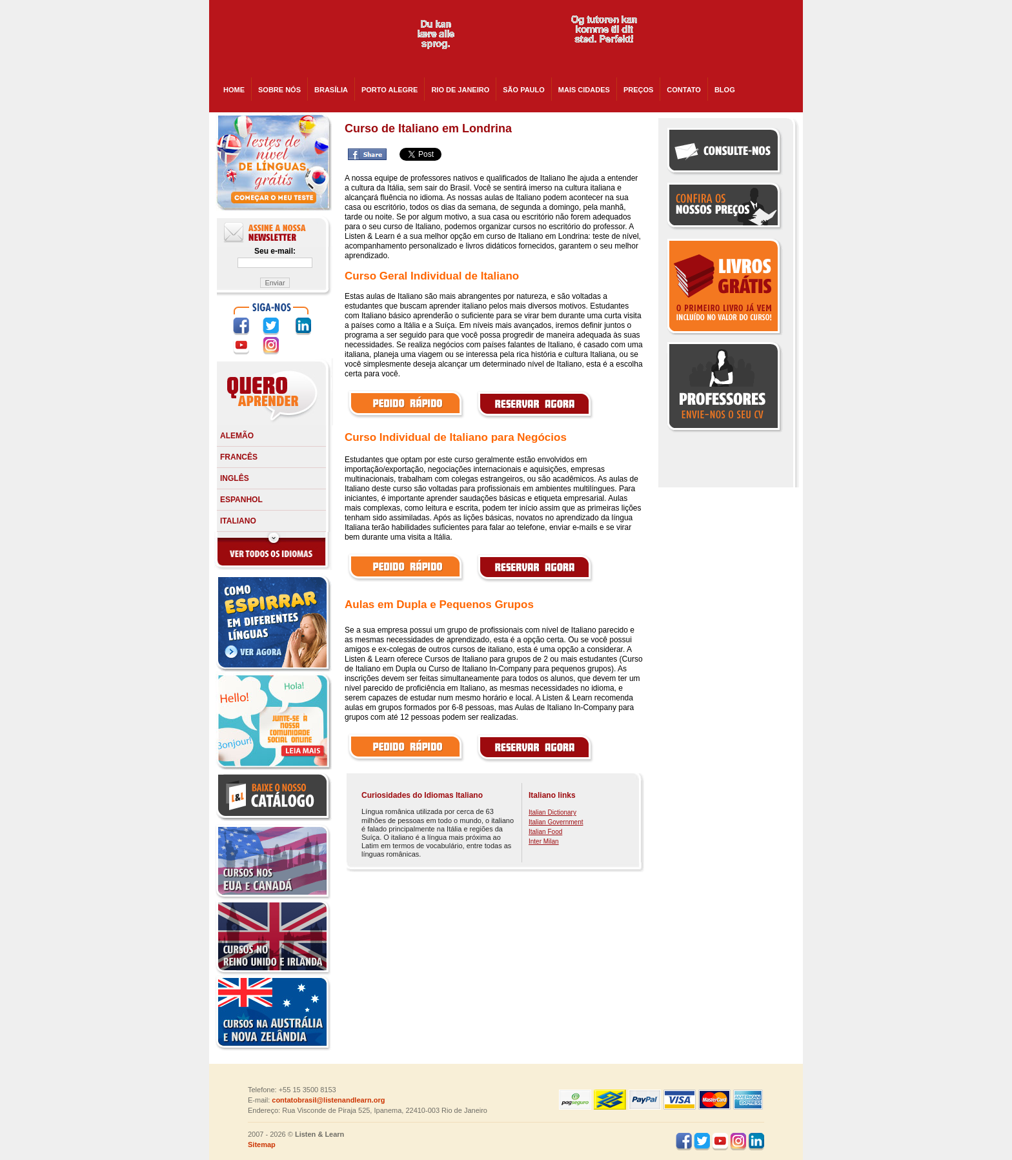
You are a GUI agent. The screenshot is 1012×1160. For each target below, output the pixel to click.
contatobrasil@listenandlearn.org (328, 1100)
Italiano (238, 520)
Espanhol (241, 499)
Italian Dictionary (552, 812)
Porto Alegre (389, 90)
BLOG (724, 90)
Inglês (234, 478)
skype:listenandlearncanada (723, 62)
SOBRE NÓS (279, 90)
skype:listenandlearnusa (723, 39)
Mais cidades (584, 90)
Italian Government (556, 822)
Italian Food (545, 831)
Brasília (331, 90)
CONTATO (684, 90)
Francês (239, 457)
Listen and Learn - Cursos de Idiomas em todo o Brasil (301, 38)
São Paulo (524, 90)
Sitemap (262, 1144)
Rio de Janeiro (460, 90)
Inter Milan (544, 841)
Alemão (237, 435)
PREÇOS (638, 90)
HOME (234, 90)
